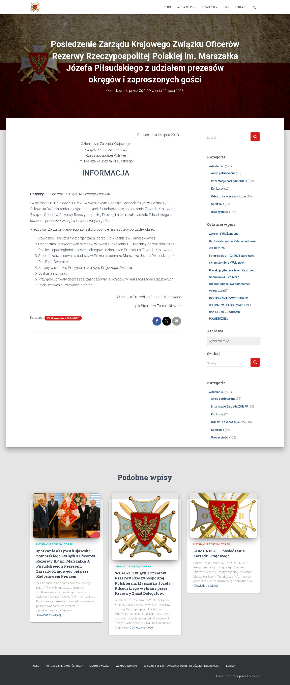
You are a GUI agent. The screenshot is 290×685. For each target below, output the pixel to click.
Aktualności (186, 7)
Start (167, 7)
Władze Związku (126, 665)
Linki (226, 7)
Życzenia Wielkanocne (223, 233)
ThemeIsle (253, 676)
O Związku (210, 7)
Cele (36, 665)
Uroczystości (220, 211)
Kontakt (240, 7)
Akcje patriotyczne (223, 173)
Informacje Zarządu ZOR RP (63, 318)
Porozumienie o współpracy (64, 665)
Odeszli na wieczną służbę (228, 196)
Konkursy (217, 188)
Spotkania (217, 204)
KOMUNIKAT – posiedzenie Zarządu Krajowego (219, 553)
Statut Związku (99, 665)
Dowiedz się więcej (49, 614)
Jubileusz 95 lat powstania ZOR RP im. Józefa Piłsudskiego (182, 665)
